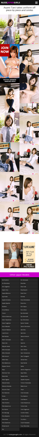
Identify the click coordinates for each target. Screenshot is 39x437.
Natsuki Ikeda (6, 383)
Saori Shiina (24, 349)
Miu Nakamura (6, 363)
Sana (22, 339)
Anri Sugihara (6, 286)
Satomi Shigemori (26, 369)
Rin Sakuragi (5, 412)
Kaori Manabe (6, 326)
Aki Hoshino (5, 280)
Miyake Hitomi (6, 366)
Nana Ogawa (5, 379)
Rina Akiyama (6, 416)
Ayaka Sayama (6, 303)
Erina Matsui (5, 310)
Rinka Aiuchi (5, 426)
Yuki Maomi (24, 399)
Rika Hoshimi (5, 403)
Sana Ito (23, 343)
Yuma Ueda (24, 406)
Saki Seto (23, 333)
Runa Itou (23, 303)
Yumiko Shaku (25, 412)
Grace (4, 313)
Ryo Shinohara (25, 320)
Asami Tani (5, 290)
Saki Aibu (23, 329)
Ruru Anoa (24, 310)
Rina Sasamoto (6, 422)
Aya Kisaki (5, 296)
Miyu (3, 369)
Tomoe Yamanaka (26, 383)
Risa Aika (23, 283)
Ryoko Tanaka (24, 323)
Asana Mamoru (6, 293)
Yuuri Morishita (25, 426)
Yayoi (22, 389)
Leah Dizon (5, 333)
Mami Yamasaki (6, 339)
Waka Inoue (24, 386)
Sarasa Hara (24, 359)
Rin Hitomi (5, 409)
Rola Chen (23, 293)
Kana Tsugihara (6, 323)
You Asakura (24, 396)
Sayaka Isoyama (25, 379)
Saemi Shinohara (25, 326)
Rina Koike (5, 419)
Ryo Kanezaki (24, 316)
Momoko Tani (6, 373)
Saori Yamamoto (25, 353)
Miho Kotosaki (6, 349)
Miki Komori (5, 356)
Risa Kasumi (24, 290)
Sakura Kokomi (25, 336)
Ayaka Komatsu (6, 300)
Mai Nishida (5, 336)
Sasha (22, 366)
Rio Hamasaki (24, 280)
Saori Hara (23, 346)
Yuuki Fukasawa (25, 422)
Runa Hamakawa (25, 300)
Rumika (23, 296)
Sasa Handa (24, 363)
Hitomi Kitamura (6, 316)
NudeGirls (10, 2)
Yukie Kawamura (25, 403)
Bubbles (4, 306)
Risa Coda (23, 286)
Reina (3, 396)
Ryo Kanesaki (24, 313)
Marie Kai (4, 343)
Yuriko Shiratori (25, 416)
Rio (3, 429)
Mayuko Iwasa (6, 346)
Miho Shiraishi (6, 353)
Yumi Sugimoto (25, 409)
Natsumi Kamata (6, 386)
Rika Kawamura (6, 406)
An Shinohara (6, 283)
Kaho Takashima (6, 320)
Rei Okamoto (5, 393)
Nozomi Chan (6, 389)
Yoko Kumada (24, 393)
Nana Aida (5, 376)
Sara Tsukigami (25, 356)
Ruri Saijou (24, 306)
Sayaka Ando (24, 376)
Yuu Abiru (23, 419)
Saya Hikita (24, 373)
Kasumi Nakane (6, 329)
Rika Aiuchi (5, 399)
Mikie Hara (5, 359)
